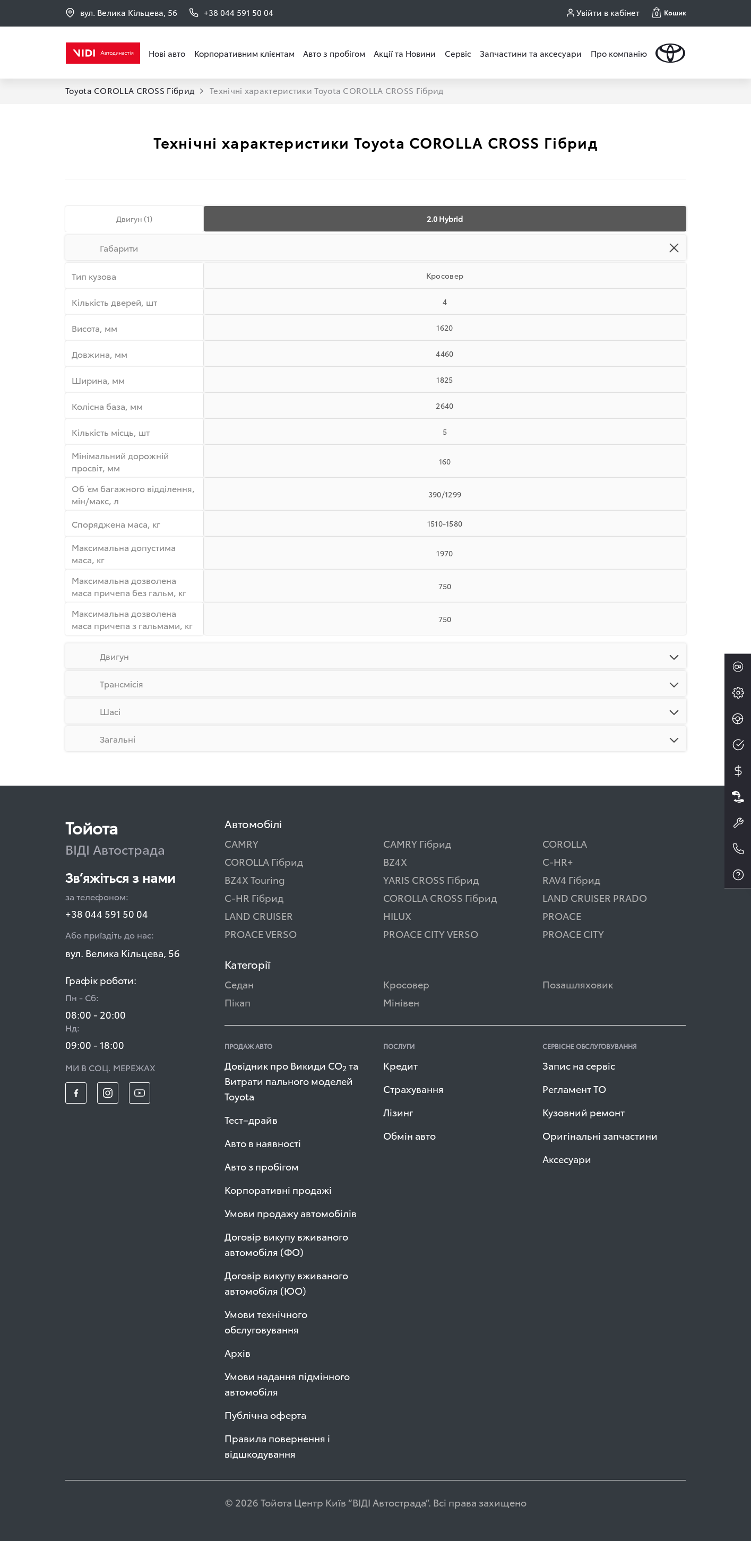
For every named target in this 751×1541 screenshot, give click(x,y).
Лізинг (398, 1111)
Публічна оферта (265, 1414)
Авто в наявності (263, 1142)
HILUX (397, 915)
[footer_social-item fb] (76, 1093)
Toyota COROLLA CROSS (129, 90)
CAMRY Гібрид (417, 843)
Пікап (238, 1002)
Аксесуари (566, 1158)
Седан (239, 984)
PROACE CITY (573, 933)
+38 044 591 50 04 (106, 913)
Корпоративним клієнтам (244, 53)
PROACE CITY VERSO (430, 933)
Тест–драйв (251, 1119)
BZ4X (395, 861)
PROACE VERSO (261, 933)
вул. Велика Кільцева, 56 (121, 12)
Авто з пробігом (334, 53)
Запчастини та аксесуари (531, 53)
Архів (238, 1352)
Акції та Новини (405, 53)
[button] (669, 12)
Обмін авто (409, 1135)
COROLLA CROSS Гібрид (440, 897)
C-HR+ (557, 861)
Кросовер (406, 984)
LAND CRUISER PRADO (594, 897)
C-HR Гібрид (254, 897)
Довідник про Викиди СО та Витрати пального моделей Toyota (291, 1080)
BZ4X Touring (255, 879)
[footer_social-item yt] (139, 1093)
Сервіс (458, 53)
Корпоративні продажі (278, 1189)
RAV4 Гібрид (571, 879)
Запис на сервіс (578, 1065)
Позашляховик (577, 984)
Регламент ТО (574, 1088)
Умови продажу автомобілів (291, 1212)
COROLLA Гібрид (264, 861)
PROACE (561, 915)
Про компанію (619, 53)
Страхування (413, 1088)
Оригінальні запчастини (600, 1135)
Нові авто (167, 53)
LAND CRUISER (259, 915)
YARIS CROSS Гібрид (431, 879)
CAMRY (241, 843)
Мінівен (401, 1002)
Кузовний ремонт (583, 1111)
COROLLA (564, 843)
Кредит (400, 1065)
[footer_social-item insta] (107, 1093)
